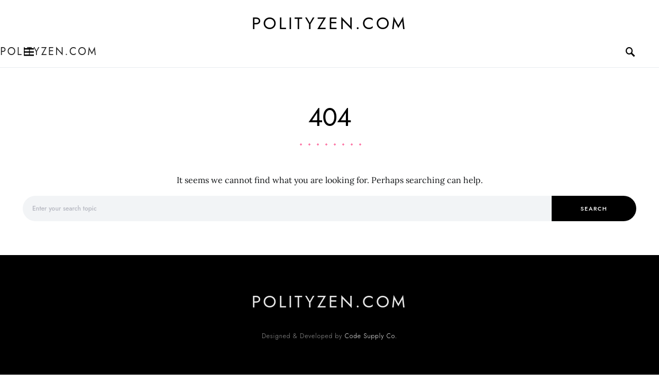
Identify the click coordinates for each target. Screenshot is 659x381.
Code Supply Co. (371, 336)
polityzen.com (329, 23)
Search (594, 208)
